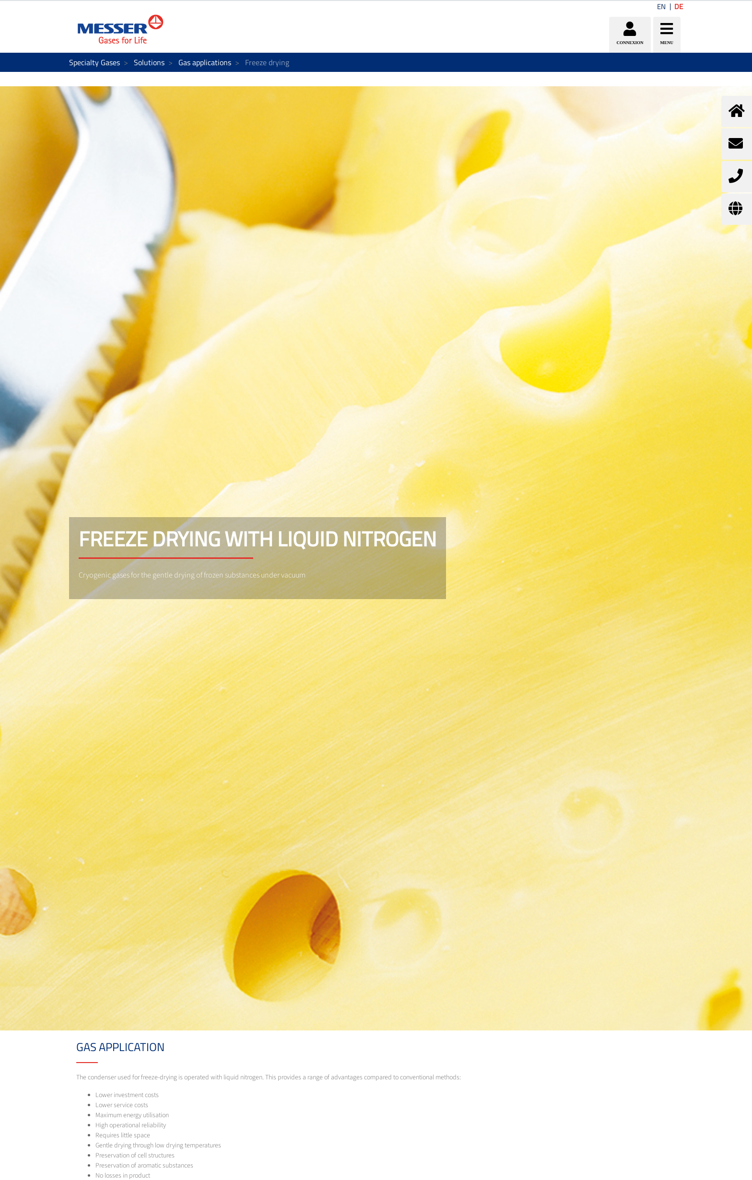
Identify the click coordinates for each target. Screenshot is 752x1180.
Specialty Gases (94, 62)
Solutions (149, 62)
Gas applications (204, 62)
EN (661, 6)
